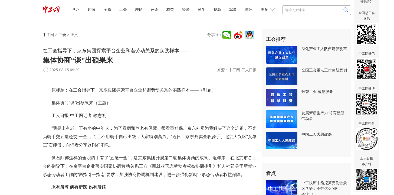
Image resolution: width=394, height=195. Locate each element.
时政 (92, 9)
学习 (76, 9)
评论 (154, 9)
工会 (123, 9)
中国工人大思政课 (316, 134)
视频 (217, 9)
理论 (139, 9)
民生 (201, 9)
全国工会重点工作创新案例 (324, 70)
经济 (186, 9)
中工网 (48, 34)
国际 (248, 9)
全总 (107, 9)
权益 (170, 9)
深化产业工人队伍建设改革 (324, 49)
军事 (233, 9)
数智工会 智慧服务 (317, 91)
